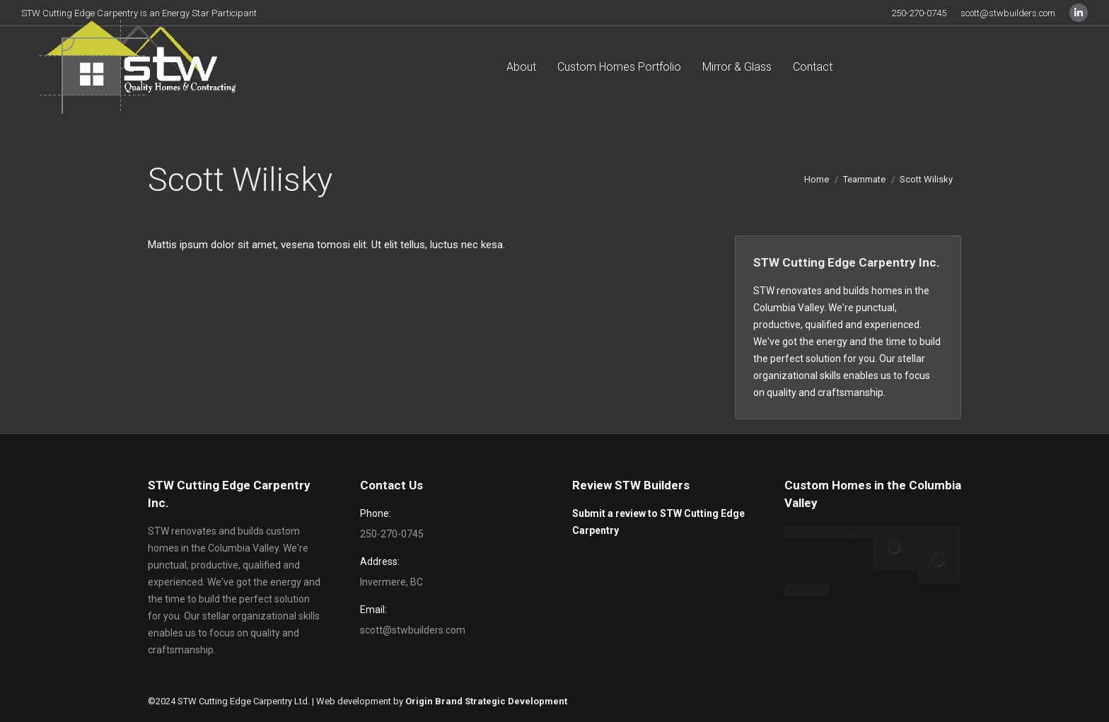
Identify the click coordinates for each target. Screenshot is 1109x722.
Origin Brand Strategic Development (486, 701)
